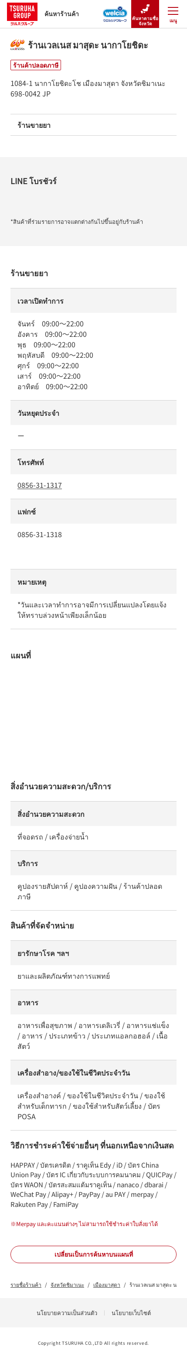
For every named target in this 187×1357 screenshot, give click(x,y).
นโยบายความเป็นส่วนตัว (67, 1313)
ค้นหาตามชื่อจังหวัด (145, 14)
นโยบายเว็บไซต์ (131, 1313)
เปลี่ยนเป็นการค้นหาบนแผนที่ (93, 1254)
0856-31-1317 (39, 485)
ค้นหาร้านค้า (43, 14)
